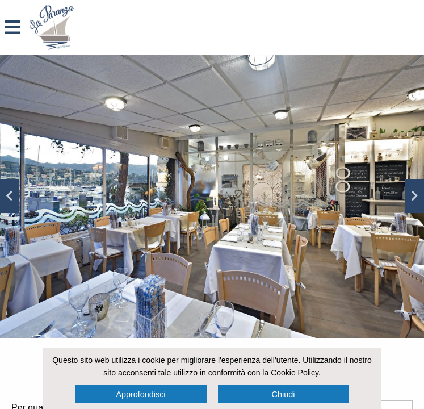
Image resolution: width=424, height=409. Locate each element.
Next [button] (414, 196)
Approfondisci (140, 394)
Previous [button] (9, 196)
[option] (212, 196)
